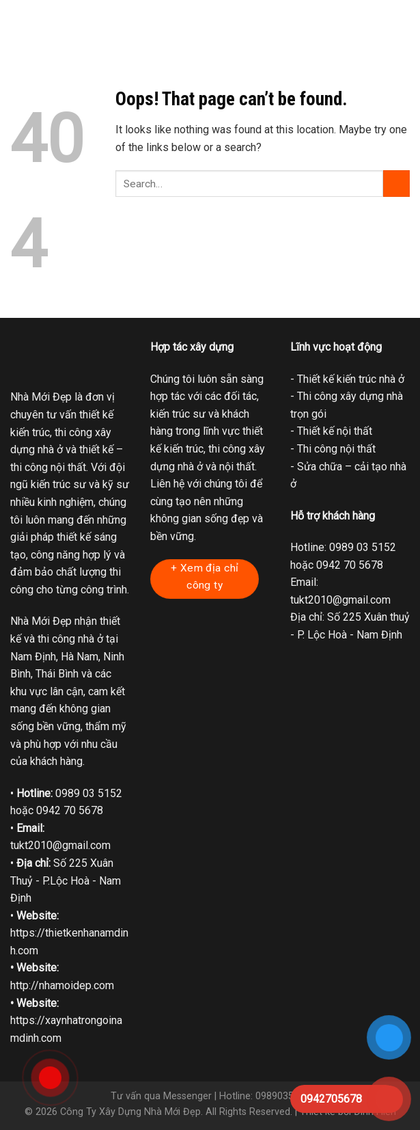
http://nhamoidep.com (62, 985)
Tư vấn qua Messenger (161, 1096)
